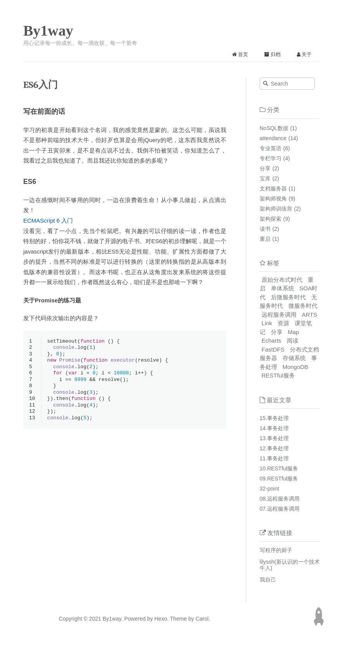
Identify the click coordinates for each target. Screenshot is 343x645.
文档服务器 (273, 188)
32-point (269, 488)
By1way (48, 30)
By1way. (113, 619)
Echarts (271, 340)
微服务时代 (302, 305)
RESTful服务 (278, 375)
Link (267, 323)
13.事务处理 (274, 438)
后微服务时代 (288, 297)
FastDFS (273, 349)
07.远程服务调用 (280, 509)
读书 (265, 229)
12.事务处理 (274, 448)
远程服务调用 (279, 314)
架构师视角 (273, 199)
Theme (178, 619)
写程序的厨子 (276, 550)
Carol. (202, 619)
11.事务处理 (274, 458)
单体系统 (282, 288)
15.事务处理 (274, 418)
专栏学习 (270, 158)
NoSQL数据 (274, 128)
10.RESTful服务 (279, 468)
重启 (265, 239)
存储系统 (294, 358)
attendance (273, 138)
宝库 (265, 178)
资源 (283, 323)
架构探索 (270, 219)
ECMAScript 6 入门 (48, 220)
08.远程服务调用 (280, 499)
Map (293, 332)
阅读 (292, 340)
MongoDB (296, 367)
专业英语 (270, 148)
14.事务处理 (274, 428)
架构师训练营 (276, 209)
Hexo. (160, 619)
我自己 (268, 579)
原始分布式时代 (282, 279)
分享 (265, 168)
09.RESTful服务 (279, 478)
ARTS (309, 314)
